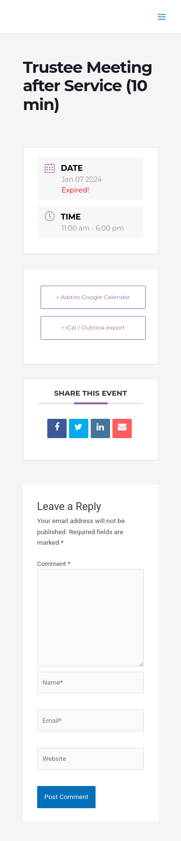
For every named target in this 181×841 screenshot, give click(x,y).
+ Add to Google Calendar (93, 297)
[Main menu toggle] (162, 17)
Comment (53, 563)
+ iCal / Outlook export (93, 327)
